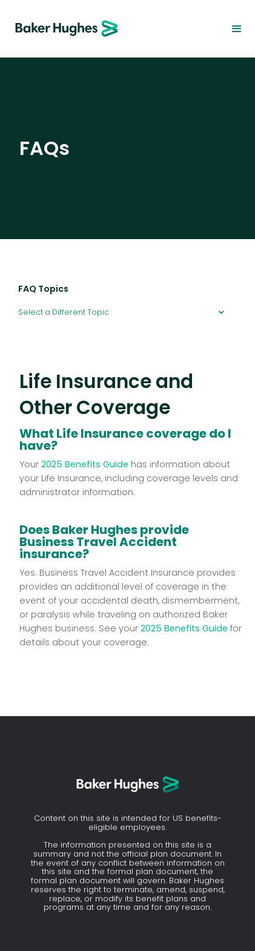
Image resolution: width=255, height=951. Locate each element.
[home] (60, 29)
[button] (237, 29)
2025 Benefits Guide (84, 464)
